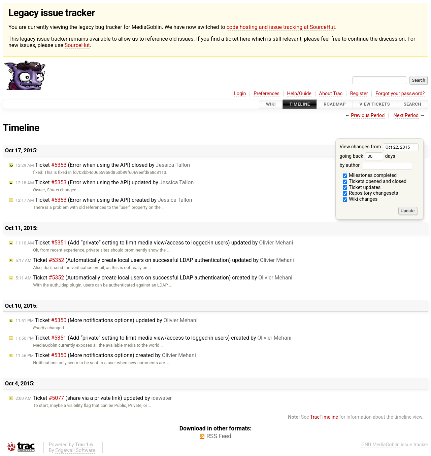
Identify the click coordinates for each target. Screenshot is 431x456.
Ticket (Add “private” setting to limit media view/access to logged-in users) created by (153, 338)
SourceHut (77, 45)
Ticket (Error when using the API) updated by (104, 182)
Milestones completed (370, 175)
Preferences (266, 94)
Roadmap (335, 104)
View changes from (379, 147)
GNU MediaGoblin (380, 445)
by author (375, 165)
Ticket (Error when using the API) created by (103, 200)
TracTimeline (324, 417)
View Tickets (375, 104)
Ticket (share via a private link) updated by (93, 398)
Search (412, 104)
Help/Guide (299, 94)
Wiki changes (360, 199)
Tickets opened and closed (374, 181)
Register (359, 94)
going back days (367, 156)
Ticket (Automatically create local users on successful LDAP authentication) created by (153, 277)
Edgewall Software (75, 450)
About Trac (331, 94)
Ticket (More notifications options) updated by (106, 320)
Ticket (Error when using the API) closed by (102, 165)
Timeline (300, 104)
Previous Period (368, 115)
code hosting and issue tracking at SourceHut (281, 27)
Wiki (271, 104)
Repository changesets (370, 193)
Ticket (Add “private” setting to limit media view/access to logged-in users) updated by (154, 242)
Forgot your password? (400, 94)
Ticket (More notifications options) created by (105, 355)
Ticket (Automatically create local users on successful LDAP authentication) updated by (154, 260)
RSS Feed (218, 436)
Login (240, 94)
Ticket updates (362, 187)
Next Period (406, 115)
